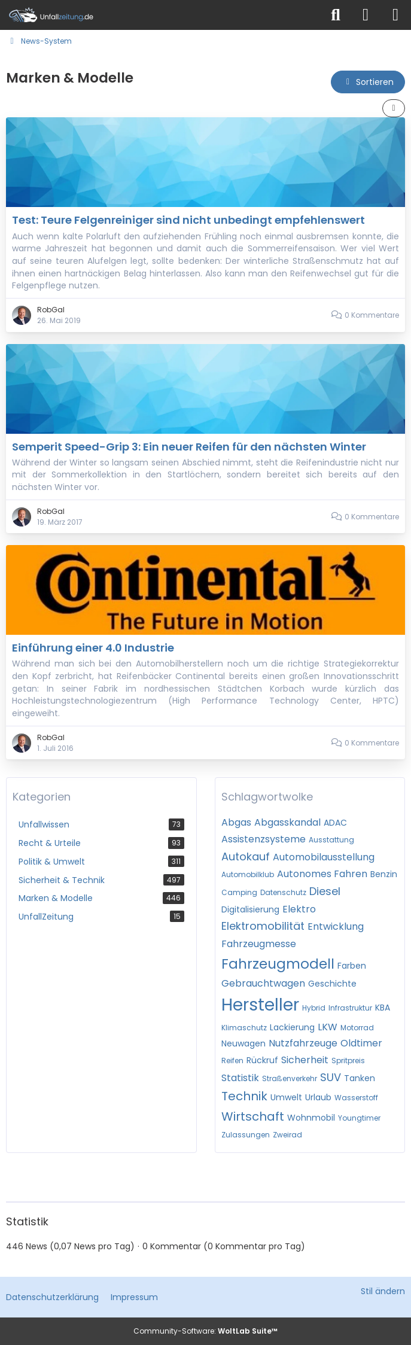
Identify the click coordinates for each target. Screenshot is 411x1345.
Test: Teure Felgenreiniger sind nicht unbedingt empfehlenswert (188, 219)
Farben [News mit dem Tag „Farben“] (351, 966)
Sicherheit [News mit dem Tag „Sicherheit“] (304, 1060)
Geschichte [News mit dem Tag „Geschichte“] (332, 984)
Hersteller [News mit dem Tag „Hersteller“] (260, 1005)
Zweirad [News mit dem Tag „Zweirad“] (287, 1135)
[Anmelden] (365, 15)
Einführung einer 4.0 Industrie (93, 647)
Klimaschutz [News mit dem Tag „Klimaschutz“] (244, 1028)
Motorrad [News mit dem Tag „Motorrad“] (357, 1028)
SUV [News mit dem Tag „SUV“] (330, 1077)
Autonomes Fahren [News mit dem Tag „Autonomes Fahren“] (322, 874)
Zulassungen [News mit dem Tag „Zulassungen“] (245, 1135)
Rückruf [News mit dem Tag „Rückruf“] (262, 1060)
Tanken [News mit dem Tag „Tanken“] (359, 1078)
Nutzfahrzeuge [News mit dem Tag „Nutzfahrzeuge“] (303, 1043)
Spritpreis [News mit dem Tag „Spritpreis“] (348, 1060)
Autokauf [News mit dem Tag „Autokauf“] (245, 856)
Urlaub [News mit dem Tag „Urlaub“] (318, 1097)
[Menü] (395, 15)
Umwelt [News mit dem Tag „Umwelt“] (286, 1097)
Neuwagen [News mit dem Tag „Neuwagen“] (243, 1043)
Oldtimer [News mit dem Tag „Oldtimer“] (361, 1043)
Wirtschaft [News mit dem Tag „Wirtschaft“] (252, 1116)
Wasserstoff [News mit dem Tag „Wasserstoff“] (356, 1098)
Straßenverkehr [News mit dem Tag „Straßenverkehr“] (289, 1078)
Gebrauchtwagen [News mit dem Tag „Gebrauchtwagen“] (263, 983)
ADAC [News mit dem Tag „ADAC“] (335, 823)
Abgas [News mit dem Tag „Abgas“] (236, 822)
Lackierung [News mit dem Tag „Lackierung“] (292, 1027)
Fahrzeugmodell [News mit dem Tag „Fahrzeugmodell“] (277, 963)
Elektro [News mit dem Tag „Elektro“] (299, 909)
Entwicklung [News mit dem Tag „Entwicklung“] (336, 926)
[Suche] (336, 15)
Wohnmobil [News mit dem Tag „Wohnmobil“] (311, 1118)
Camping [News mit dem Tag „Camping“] (239, 892)
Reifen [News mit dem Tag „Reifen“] (232, 1060)
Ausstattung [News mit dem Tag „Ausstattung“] (331, 840)
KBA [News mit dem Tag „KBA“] (382, 1008)
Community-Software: (205, 1331)
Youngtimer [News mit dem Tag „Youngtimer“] (359, 1118)
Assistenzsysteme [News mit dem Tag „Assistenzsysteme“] (263, 839)
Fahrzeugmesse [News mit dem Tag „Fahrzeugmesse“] (258, 944)
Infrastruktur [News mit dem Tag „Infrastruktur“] (350, 1008)
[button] (368, 82)
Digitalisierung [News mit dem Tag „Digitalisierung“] (250, 909)
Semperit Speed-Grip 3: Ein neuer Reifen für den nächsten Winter (189, 446)
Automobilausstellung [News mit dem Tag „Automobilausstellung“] (324, 857)
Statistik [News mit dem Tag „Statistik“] (240, 1078)
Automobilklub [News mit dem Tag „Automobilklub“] (247, 874)
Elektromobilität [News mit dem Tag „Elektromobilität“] (263, 925)
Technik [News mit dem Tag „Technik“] (244, 1096)
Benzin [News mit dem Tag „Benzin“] (383, 874)
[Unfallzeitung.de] (161, 15)
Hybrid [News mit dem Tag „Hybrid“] (313, 1008)
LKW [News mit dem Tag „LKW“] (327, 1027)
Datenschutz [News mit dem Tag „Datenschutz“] (283, 892)
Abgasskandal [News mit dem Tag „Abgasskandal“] (287, 822)
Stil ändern (383, 1291)
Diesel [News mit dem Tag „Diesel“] (324, 891)
